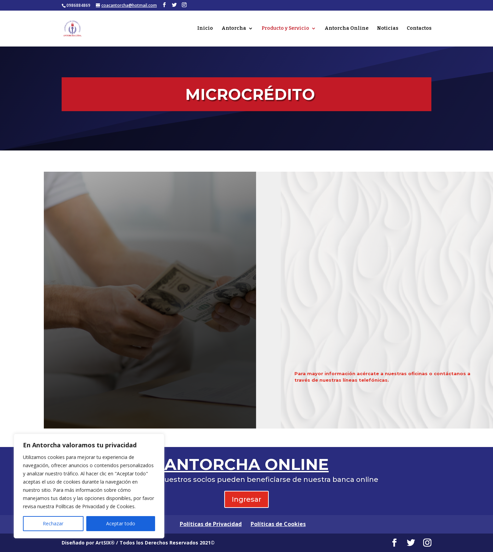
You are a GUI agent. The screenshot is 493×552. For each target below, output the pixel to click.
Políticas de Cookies (278, 524)
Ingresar (246, 499)
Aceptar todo (120, 523)
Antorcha (234, 28)
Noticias (387, 28)
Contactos (419, 28)
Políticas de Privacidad (211, 524)
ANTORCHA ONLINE (246, 464)
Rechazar (53, 523)
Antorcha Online (346, 28)
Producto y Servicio (285, 28)
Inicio (205, 28)
